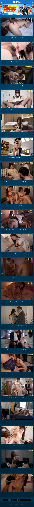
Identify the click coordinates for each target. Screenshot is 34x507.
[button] (11, 16)
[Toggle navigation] (30, 2)
